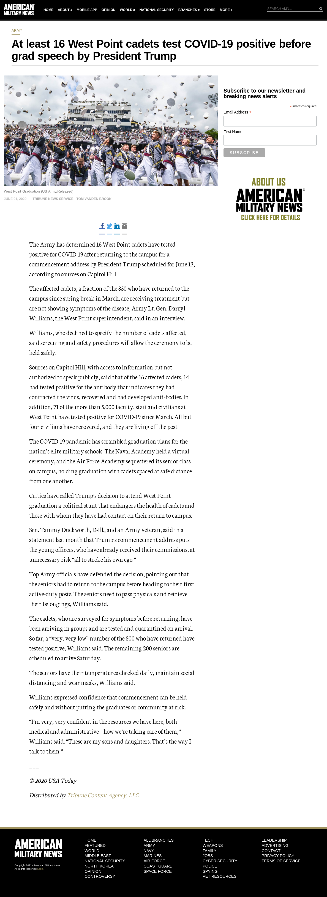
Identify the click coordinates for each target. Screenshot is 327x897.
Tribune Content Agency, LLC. (105, 794)
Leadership (274, 840)
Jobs (208, 855)
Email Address (238, 112)
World (126, 10)
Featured (95, 845)
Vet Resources (219, 876)
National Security (157, 10)
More (225, 10)
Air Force (154, 861)
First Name (233, 131)
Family (209, 850)
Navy (149, 850)
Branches (187, 10)
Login (40, 868)
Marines (153, 855)
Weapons (213, 845)
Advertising (275, 845)
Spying (210, 871)
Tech (208, 840)
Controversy (100, 876)
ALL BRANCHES (159, 840)
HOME (90, 840)
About (64, 10)
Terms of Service (281, 861)
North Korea (99, 866)
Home (48, 10)
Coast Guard (158, 866)
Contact (271, 850)
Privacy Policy (278, 855)
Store (210, 10)
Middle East (98, 855)
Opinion (109, 10)
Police (210, 866)
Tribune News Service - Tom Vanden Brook (71, 199)
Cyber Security (220, 861)
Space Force (158, 871)
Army (17, 30)
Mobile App (87, 10)
